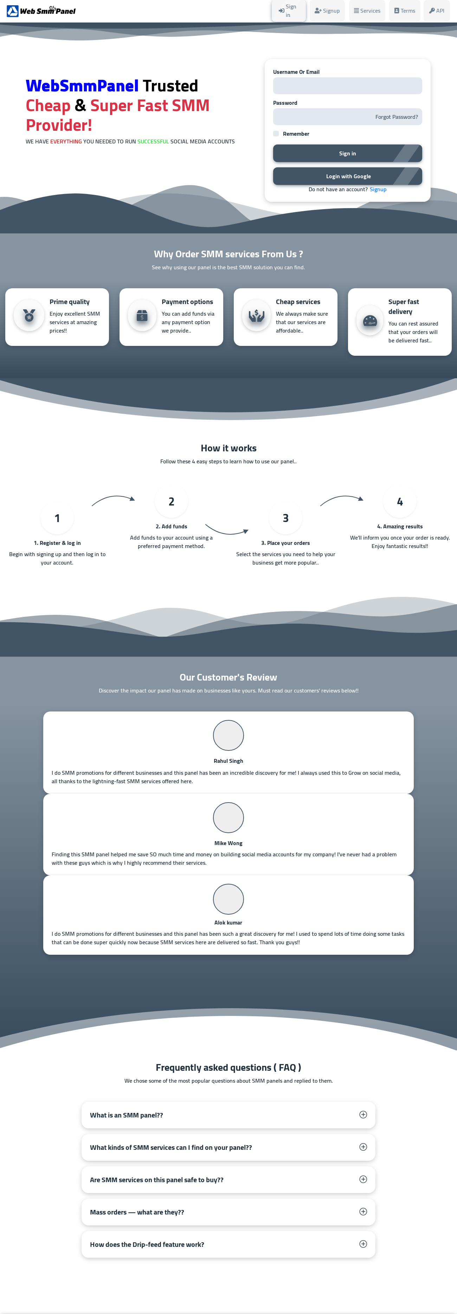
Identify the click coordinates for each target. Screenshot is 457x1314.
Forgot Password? (396, 116)
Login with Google (348, 176)
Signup (378, 189)
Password (285, 102)
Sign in (347, 153)
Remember (296, 133)
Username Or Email (296, 71)
